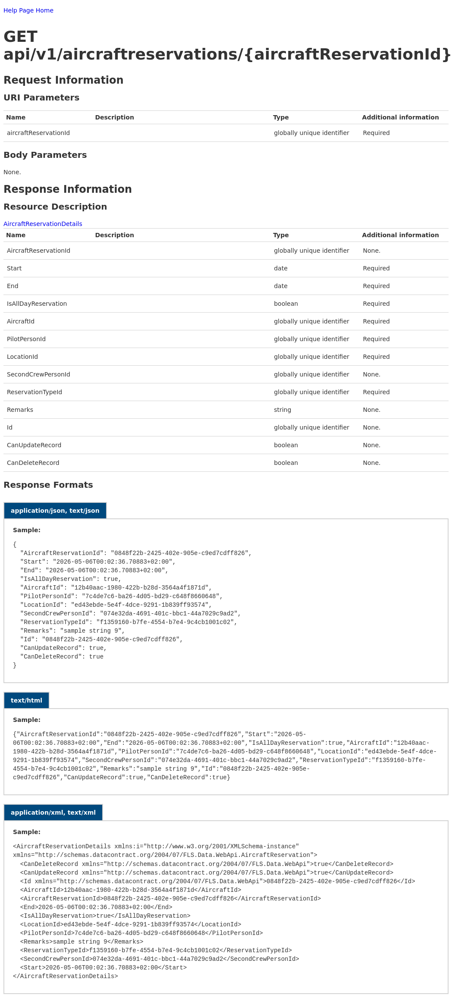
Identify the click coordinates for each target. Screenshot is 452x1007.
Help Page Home (28, 10)
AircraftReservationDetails (42, 223)
